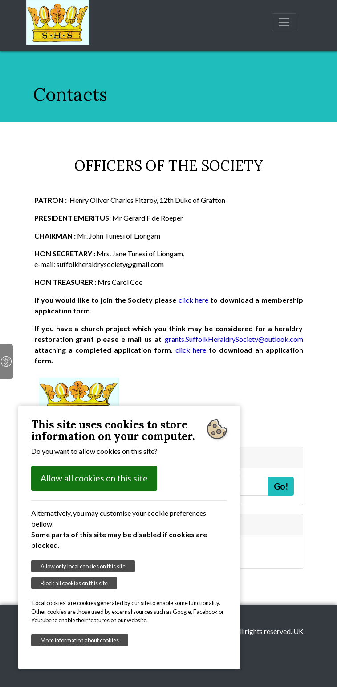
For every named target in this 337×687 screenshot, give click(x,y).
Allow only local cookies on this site (83, 566)
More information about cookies (80, 640)
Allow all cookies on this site (94, 478)
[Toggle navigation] (284, 22)
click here (193, 300)
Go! (281, 486)
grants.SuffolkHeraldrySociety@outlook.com (234, 339)
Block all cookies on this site (74, 583)
